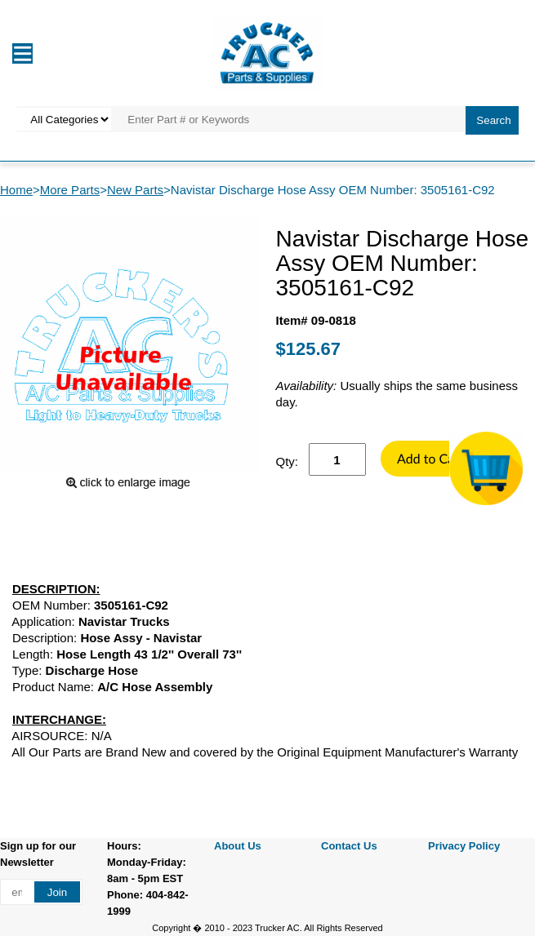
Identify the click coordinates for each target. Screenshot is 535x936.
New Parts (135, 190)
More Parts (70, 190)
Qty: (287, 461)
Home (16, 190)
